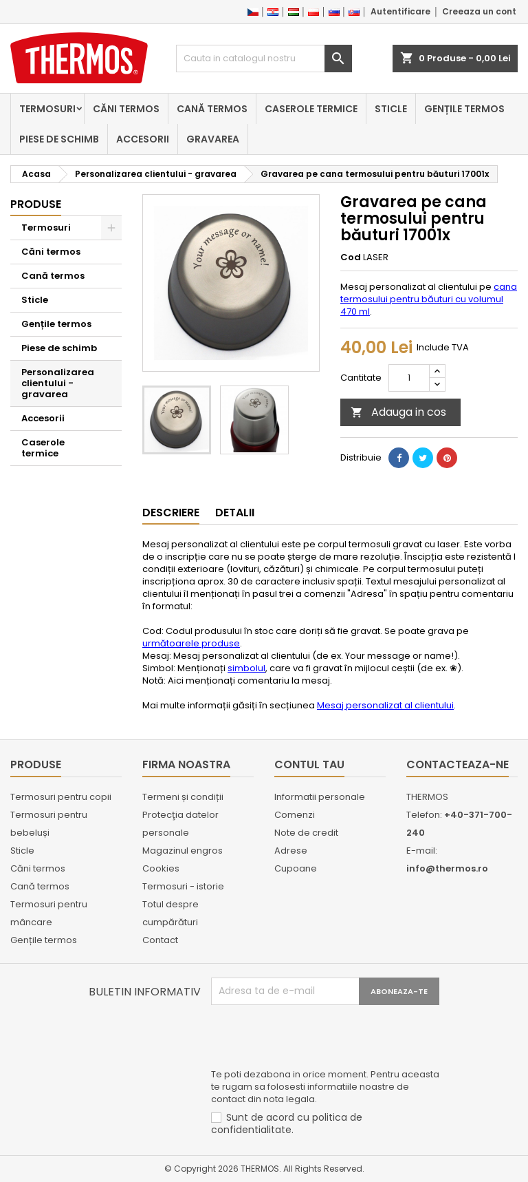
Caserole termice (311, 109)
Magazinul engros (182, 850)
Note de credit (306, 832)
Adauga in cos (398, 412)
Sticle (391, 109)
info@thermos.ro (447, 868)
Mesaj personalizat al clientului (385, 705)
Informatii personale (319, 796)
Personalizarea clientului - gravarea (57, 383)
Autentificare (400, 11)
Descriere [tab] (170, 512)
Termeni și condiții (182, 796)
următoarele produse (191, 643)
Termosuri (47, 109)
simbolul (246, 668)
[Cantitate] (409, 378)
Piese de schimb (59, 139)
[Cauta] (264, 58)
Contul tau (309, 764)
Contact (160, 940)
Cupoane (295, 868)
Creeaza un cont (479, 11)
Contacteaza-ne (457, 764)
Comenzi (294, 814)
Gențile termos (464, 109)
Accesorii (142, 139)
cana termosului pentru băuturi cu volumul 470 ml (428, 299)
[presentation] (315, 1039)
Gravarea (212, 139)
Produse (35, 204)
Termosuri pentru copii (60, 796)
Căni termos (126, 109)
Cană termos (212, 109)
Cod (350, 257)
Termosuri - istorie (183, 886)
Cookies (160, 868)
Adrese (290, 850)
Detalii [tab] (234, 512)
